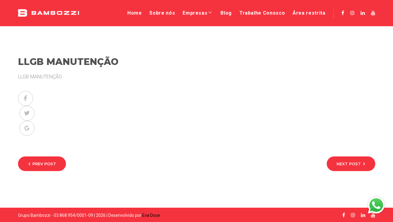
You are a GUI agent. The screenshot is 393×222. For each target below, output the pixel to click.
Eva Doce (151, 215)
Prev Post (44, 163)
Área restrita (309, 13)
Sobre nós (162, 13)
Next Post (349, 163)
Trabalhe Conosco (262, 13)
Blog (226, 13)
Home (134, 13)
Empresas (195, 13)
